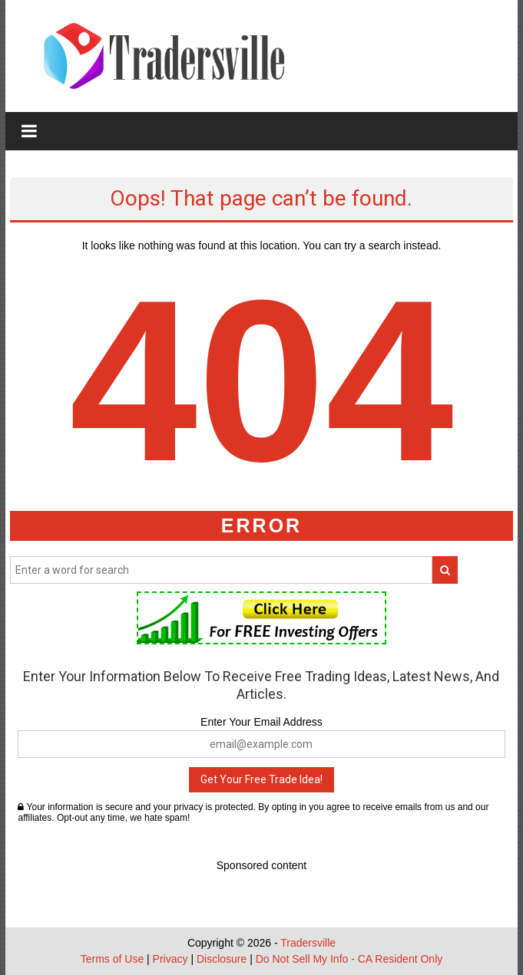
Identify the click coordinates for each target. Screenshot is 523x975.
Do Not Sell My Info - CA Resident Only (349, 959)
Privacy (170, 959)
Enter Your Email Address (261, 722)
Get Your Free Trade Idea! (261, 779)
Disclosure (222, 959)
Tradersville (308, 943)
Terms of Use (112, 959)
